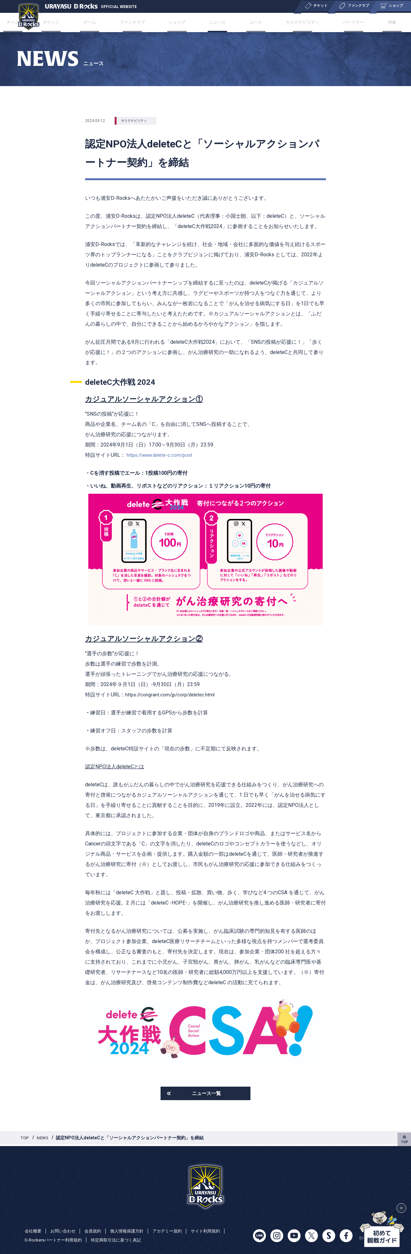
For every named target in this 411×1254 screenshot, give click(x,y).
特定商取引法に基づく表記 (122, 1239)
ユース (250, 22)
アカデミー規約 (175, 1230)
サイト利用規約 (216, 1230)
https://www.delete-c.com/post (162, 455)
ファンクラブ (139, 22)
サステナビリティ (293, 22)
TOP (25, 1139)
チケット (67, 22)
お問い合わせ (65, 1230)
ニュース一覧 (206, 1094)
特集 (376, 22)
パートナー (343, 22)
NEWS (44, 1139)
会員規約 (97, 1230)
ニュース (216, 22)
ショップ (180, 22)
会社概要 (34, 1230)
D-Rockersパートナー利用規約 (55, 1239)
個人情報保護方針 (133, 1230)
